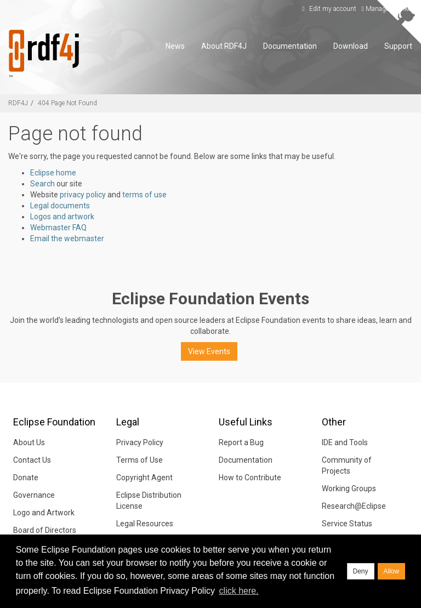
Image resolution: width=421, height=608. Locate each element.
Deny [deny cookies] (360, 571)
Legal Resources (144, 523)
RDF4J (18, 103)
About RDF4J (224, 46)
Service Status (347, 523)
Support (398, 46)
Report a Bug (241, 442)
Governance (34, 495)
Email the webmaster (67, 238)
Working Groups (349, 488)
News (175, 46)
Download (350, 46)
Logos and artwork (62, 216)
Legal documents (60, 205)
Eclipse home (53, 172)
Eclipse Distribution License (148, 500)
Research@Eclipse (354, 506)
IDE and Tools (345, 442)
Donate (25, 477)
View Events (209, 351)
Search (42, 183)
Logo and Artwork (44, 512)
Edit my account (327, 9)
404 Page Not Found (67, 103)
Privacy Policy (139, 442)
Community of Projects (347, 465)
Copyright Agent (144, 477)
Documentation (290, 46)
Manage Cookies (387, 9)
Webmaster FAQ (58, 227)
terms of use (144, 194)
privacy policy (83, 194)
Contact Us (32, 460)
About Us (29, 442)
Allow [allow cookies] (392, 571)
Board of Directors (44, 530)
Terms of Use (139, 460)
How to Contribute (250, 477)
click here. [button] (239, 590)
